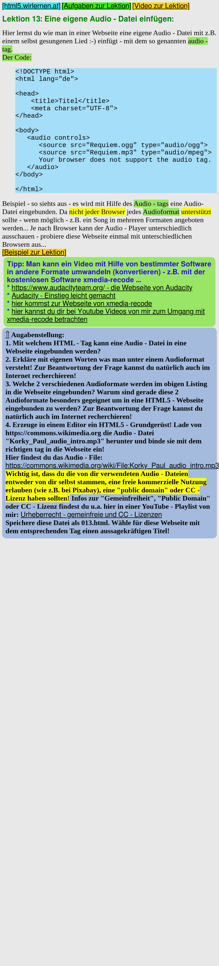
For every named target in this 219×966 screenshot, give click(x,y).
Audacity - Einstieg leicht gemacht (64, 323)
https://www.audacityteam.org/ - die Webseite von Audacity (102, 315)
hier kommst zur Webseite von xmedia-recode (82, 331)
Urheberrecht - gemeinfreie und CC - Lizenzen (91, 542)
